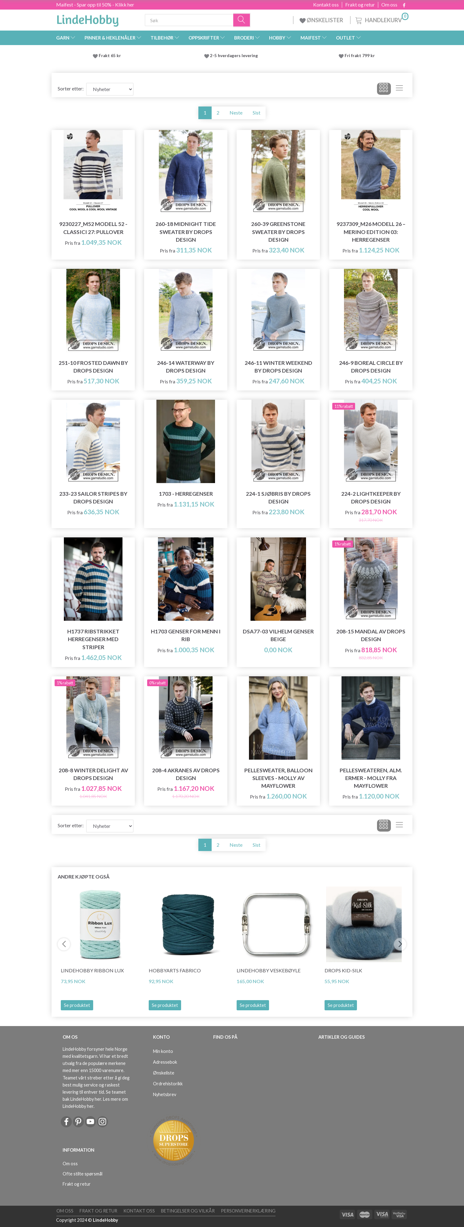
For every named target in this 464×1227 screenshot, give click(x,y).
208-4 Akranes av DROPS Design (186, 774)
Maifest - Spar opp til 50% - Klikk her (95, 4)
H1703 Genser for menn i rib (186, 635)
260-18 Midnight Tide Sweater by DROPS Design (185, 232)
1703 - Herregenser (186, 493)
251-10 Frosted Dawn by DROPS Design (93, 367)
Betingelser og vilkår (188, 1210)
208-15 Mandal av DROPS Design (370, 635)
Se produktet (77, 1005)
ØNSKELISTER (322, 20)
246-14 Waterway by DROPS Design (185, 367)
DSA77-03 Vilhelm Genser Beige (278, 635)
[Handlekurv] (381, 19)
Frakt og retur (360, 4)
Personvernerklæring (248, 1210)
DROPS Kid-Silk (343, 970)
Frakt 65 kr (110, 55)
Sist (256, 112)
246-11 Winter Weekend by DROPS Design (278, 367)
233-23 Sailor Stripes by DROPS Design (93, 497)
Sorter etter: (71, 88)
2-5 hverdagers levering (235, 55)
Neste (236, 112)
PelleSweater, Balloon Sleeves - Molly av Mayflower (278, 778)
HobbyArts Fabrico (175, 970)
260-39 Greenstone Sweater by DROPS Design (278, 232)
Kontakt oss (326, 4)
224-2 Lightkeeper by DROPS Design (371, 497)
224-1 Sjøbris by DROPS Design (278, 497)
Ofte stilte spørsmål (82, 1173)
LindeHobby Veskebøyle (268, 970)
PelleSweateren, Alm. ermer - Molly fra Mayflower (371, 778)
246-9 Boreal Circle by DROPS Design (371, 367)
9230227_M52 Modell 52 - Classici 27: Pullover (93, 228)
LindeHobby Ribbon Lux (92, 970)
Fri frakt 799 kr (359, 55)
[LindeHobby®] (87, 19)
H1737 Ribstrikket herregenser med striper (93, 639)
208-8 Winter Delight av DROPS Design (93, 774)
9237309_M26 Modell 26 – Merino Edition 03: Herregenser (371, 232)
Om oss (389, 4)
